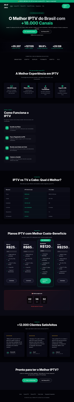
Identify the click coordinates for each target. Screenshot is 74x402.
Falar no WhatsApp (29, 380)
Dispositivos (48, 4)
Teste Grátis (40, 394)
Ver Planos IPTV (45, 31)
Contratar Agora (45, 280)
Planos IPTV (31, 4)
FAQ (53, 4)
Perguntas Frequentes (50, 394)
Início (19, 4)
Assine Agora (65, 4)
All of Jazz (8, 5)
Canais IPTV (25, 4)
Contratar (11, 280)
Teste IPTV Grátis (40, 4)
